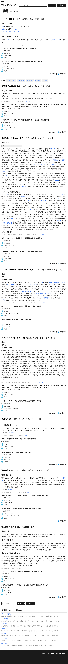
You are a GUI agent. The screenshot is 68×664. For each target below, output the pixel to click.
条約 (46, 169)
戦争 (2, 27)
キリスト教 (59, 198)
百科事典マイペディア (10, 470)
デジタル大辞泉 (7, 19)
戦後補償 (37, 80)
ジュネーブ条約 (11, 80)
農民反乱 (9, 223)
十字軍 (3, 223)
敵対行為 (25, 186)
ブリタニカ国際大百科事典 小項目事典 (17, 270)
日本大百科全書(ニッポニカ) (13, 338)
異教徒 (59, 221)
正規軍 (64, 160)
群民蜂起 (13, 284)
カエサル (56, 194)
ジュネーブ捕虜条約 (39, 164)
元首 (23, 284)
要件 (51, 149)
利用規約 (43, 653)
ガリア (62, 194)
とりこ (15, 31)
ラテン (10, 40)
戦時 (6, 194)
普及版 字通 (6, 419)
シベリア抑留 (21, 80)
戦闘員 (30, 201)
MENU (2, 1)
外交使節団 (30, 80)
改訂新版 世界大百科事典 (12, 138)
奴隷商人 (22, 196)
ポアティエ (12, 218)
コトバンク (8, 5)
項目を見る (12, 433)
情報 (21, 45)
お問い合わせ (62, 653)
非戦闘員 (56, 282)
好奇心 (57, 180)
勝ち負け (43, 201)
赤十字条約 (51, 164)
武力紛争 (45, 80)
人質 (19, 31)
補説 (3, 29)
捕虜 (15, 29)
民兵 (33, 162)
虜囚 (10, 31)
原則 (5, 175)
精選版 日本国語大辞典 (10, 86)
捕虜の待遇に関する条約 (43, 293)
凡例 (24, 45)
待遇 (55, 149)
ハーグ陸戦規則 (54, 160)
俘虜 (6, 31)
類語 (3, 31)
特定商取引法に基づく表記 (52, 653)
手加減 (32, 210)
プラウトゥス (56, 40)
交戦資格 (63, 282)
